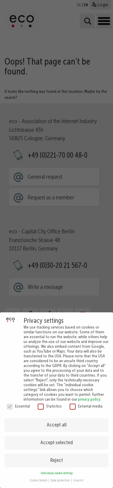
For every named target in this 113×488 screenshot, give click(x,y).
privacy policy (89, 395)
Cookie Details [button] (39, 476)
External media (86, 402)
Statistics (50, 402)
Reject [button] (56, 456)
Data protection (61, 476)
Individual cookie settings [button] (57, 469)
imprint (78, 476)
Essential (18, 402)
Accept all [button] (57, 421)
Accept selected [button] (56, 439)
